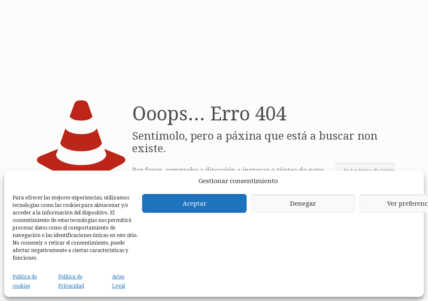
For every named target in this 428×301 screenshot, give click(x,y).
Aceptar (194, 203)
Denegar (303, 203)
